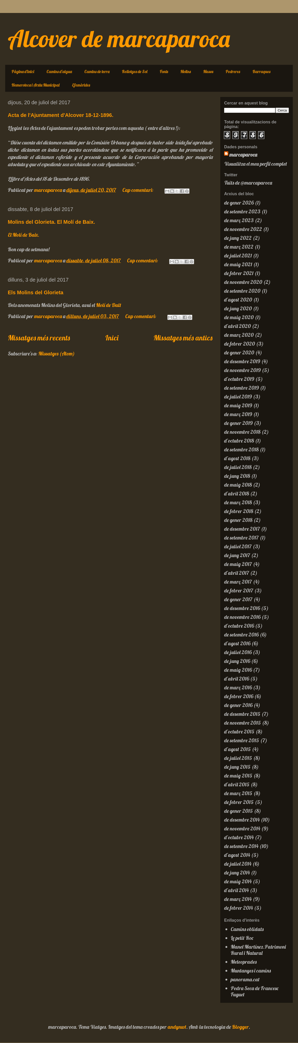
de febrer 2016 (238, 696)
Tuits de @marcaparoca (248, 182)
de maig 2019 (238, 405)
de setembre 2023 (242, 211)
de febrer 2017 (238, 590)
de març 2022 (238, 246)
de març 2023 (239, 220)
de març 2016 (238, 687)
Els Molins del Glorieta (35, 292)
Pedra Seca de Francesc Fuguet (255, 991)
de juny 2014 (237, 872)
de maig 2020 (239, 317)
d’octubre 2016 (239, 625)
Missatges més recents (39, 337)
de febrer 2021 (238, 273)
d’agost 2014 (237, 855)
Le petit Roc (242, 938)
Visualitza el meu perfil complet (255, 163)
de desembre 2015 (242, 714)
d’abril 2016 (236, 678)
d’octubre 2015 (239, 731)
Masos (208, 71)
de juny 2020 (238, 308)
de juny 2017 (237, 555)
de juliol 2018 (238, 467)
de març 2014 (238, 899)
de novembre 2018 (242, 432)
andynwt (177, 1027)
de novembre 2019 (242, 370)
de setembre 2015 (241, 740)
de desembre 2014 (242, 819)
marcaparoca (243, 154)
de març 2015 (238, 793)
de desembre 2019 (242, 361)
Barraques (261, 71)
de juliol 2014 (237, 863)
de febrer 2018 (238, 511)
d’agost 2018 (237, 458)
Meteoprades (244, 961)
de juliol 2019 (238, 396)
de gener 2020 (239, 352)
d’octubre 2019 (239, 379)
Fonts (164, 71)
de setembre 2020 (242, 291)
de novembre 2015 (242, 722)
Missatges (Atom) (56, 353)
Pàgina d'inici (22, 71)
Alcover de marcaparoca (119, 38)
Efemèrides (81, 85)
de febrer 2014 (238, 908)
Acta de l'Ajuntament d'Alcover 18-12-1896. (60, 115)
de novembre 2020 (243, 282)
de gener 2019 (238, 423)
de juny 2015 (237, 767)
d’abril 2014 (236, 890)
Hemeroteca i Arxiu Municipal (35, 85)
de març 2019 (238, 414)
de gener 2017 (238, 599)
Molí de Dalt (108, 305)
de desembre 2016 (242, 608)
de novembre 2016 (242, 617)
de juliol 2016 (238, 652)
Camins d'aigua (59, 71)
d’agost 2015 (237, 749)
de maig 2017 (238, 564)
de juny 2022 (238, 238)
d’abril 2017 (236, 573)
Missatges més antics (182, 337)
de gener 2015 (238, 811)
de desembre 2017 (242, 529)
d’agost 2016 (237, 643)
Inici (111, 337)
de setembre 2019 (241, 387)
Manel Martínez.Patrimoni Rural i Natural (258, 949)
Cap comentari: (138, 190)
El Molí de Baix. (23, 235)
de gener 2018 (238, 520)
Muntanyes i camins (251, 970)
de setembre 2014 (241, 846)
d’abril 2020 (237, 326)
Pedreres (232, 71)
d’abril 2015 (237, 784)
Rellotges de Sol (134, 71)
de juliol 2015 (238, 758)
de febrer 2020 (239, 343)
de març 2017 (238, 581)
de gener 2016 (238, 705)
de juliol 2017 (238, 546)
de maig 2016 (238, 670)
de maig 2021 (238, 264)
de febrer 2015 (239, 802)
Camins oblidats (247, 929)
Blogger (240, 1027)
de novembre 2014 (242, 828)
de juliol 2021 (238, 255)
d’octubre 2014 (239, 837)
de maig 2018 (238, 484)
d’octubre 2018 (239, 440)
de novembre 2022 (243, 229)
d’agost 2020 (238, 299)
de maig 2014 (238, 881)
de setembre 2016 (241, 634)
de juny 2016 (237, 661)
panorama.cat (245, 979)
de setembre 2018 (241, 449)
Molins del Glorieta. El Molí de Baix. (51, 222)
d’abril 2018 (236, 493)
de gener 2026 (239, 202)
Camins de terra (96, 71)
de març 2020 (239, 335)
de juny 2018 (237, 476)
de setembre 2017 (241, 537)
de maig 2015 (238, 775)
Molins (185, 71)
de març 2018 (238, 502)
